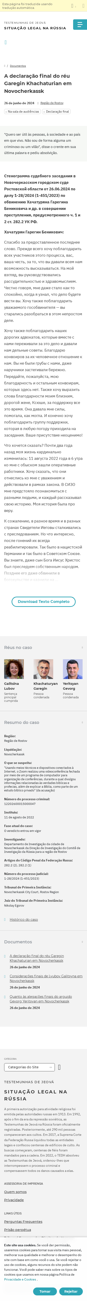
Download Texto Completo (43, 601)
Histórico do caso (24, 920)
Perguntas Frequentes (23, 1222)
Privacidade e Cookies (20, 1279)
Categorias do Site (23, 1067)
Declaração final (57, 111)
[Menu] (80, 24)
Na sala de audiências (23, 111)
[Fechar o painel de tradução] (83, 5)
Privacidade (14, 1200)
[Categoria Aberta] (59, 1067)
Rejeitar (71, 1291)
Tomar (45, 1291)
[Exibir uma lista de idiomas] (73, 5)
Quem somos (15, 1192)
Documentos (18, 65)
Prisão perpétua (17, 1230)
